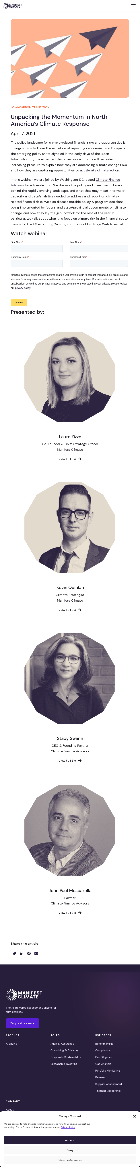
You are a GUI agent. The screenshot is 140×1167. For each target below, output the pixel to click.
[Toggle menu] (133, 6)
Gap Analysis (103, 1064)
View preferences (70, 1160)
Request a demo (22, 1023)
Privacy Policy (68, 1127)
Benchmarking (104, 1044)
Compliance (102, 1050)
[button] (134, 1116)
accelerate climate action (99, 170)
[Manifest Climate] (24, 994)
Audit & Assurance (62, 1044)
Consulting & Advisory (64, 1050)
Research (101, 1077)
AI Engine (11, 1044)
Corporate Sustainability (65, 1057)
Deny (70, 1150)
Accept (70, 1140)
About (10, 1110)
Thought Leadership (108, 1091)
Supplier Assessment (108, 1084)
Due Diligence (103, 1057)
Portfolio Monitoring (107, 1070)
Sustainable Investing (63, 1064)
